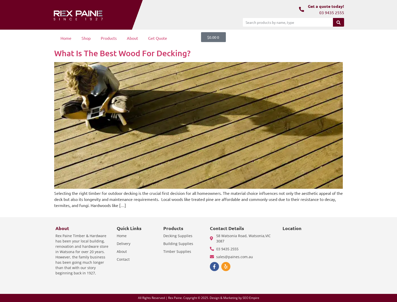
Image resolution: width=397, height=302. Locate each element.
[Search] (338, 22)
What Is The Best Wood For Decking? (122, 53)
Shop (86, 38)
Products (109, 38)
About (132, 38)
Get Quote (157, 38)
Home (66, 38)
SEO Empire (251, 298)
